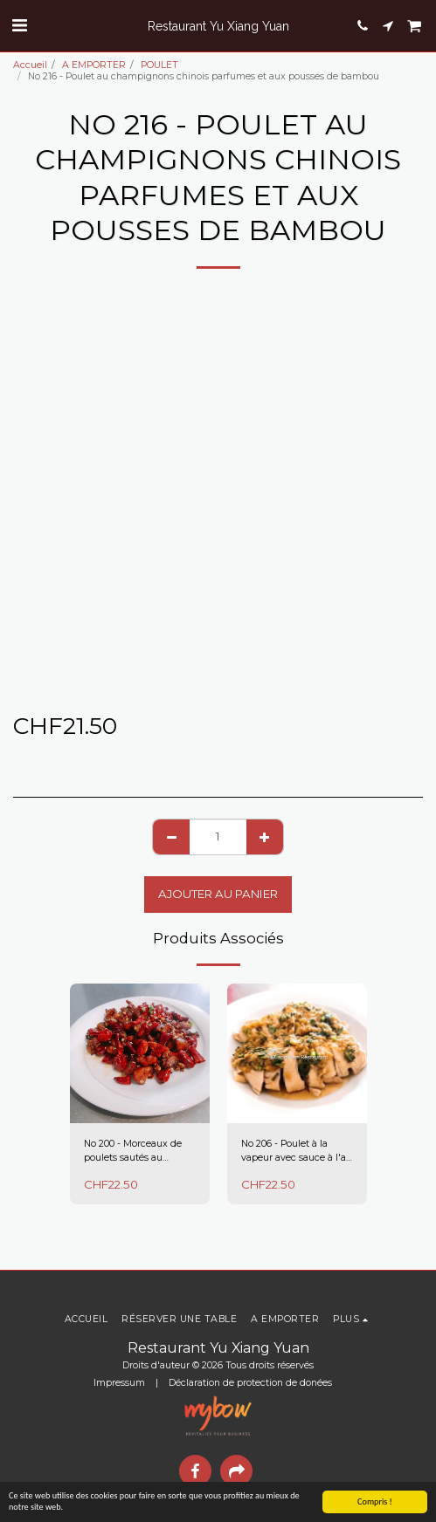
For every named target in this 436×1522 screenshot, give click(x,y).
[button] (19, 25)
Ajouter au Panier (218, 894)
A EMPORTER (94, 65)
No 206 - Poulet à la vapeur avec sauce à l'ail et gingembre (296, 1151)
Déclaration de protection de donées (250, 1382)
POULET (159, 65)
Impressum (119, 1382)
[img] (140, 1053)
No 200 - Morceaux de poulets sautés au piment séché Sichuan (135, 1151)
